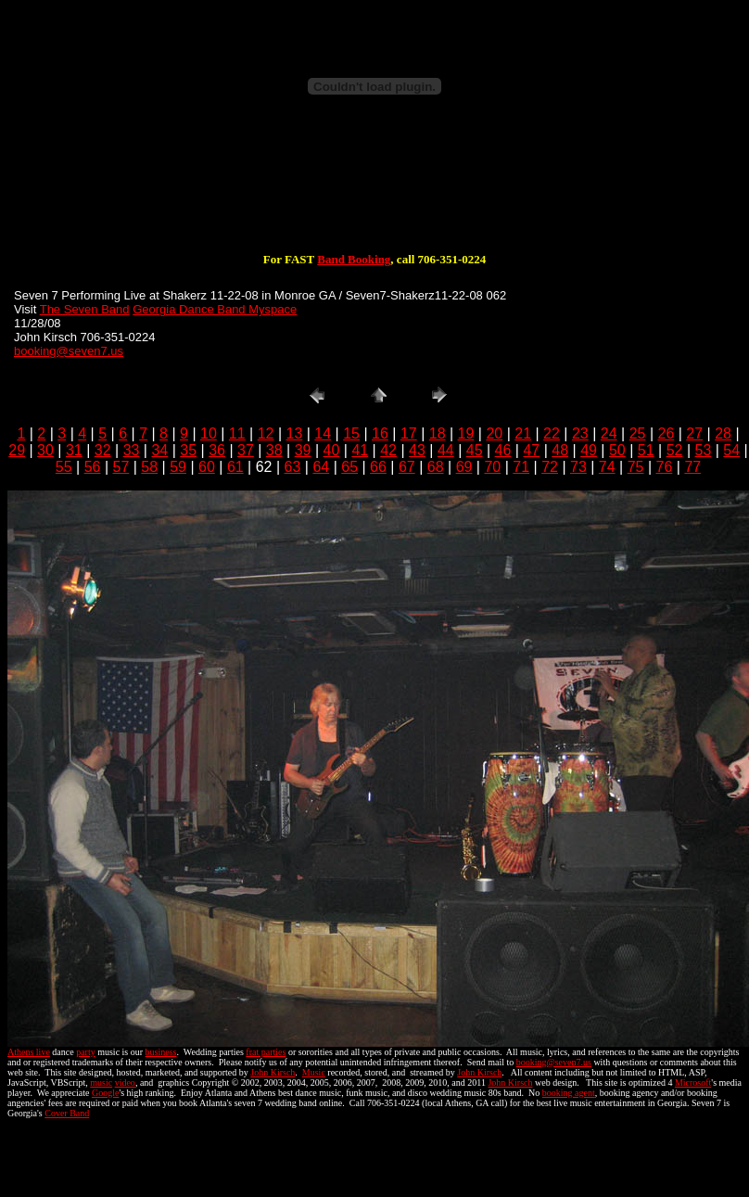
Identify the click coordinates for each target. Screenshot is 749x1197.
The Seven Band (85, 309)
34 (159, 450)
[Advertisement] (374, 193)
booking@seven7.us (68, 351)
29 (16, 450)
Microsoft (693, 1082)
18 (437, 433)
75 (636, 467)
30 (45, 450)
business (161, 1052)
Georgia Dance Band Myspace (215, 309)
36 (217, 450)
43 (417, 450)
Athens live (28, 1052)
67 (407, 467)
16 (380, 433)
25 (637, 433)
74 (607, 467)
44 (446, 450)
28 (723, 433)
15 (351, 433)
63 (293, 467)
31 (74, 450)
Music (313, 1072)
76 (664, 467)
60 (206, 467)
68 (435, 467)
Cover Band (66, 1113)
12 (266, 433)
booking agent (568, 1093)
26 (665, 433)
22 (551, 433)
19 (466, 433)
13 (294, 433)
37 (245, 450)
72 (549, 467)
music (101, 1082)
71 (521, 467)
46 (503, 450)
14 (322, 433)
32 (103, 450)
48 (560, 450)
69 (464, 467)
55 (64, 467)
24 (609, 433)
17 (408, 433)
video (125, 1082)
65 (349, 467)
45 (474, 450)
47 (531, 450)
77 (692, 467)
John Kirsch (272, 1072)
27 (694, 433)
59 (178, 467)
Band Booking (353, 259)
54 (731, 450)
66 (378, 467)
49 (588, 450)
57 (121, 467)
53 (703, 450)
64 (320, 467)
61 (235, 467)
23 (580, 433)
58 (149, 467)
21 (522, 433)
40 (332, 450)
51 (646, 450)
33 (131, 450)
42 (388, 450)
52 (674, 450)
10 (208, 433)
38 (274, 450)
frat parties (266, 1052)
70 (492, 467)
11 (237, 433)
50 (617, 450)
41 (359, 450)
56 (92, 467)
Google (105, 1093)
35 (188, 450)
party (85, 1052)
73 (578, 467)
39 (303, 450)
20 (494, 433)
